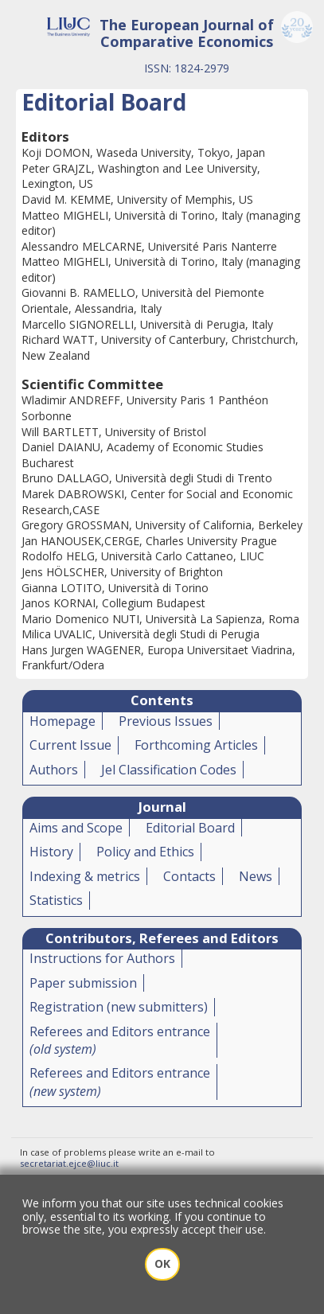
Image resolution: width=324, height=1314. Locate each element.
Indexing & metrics (84, 876)
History (51, 851)
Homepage (62, 721)
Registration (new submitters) (118, 1007)
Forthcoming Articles (196, 745)
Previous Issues (166, 721)
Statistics (56, 900)
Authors (53, 769)
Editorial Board (190, 827)
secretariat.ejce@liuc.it (69, 1163)
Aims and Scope (76, 827)
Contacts (189, 876)
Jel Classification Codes (168, 769)
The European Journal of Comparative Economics (187, 33)
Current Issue (70, 745)
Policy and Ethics (145, 851)
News (255, 876)
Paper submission (83, 983)
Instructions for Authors (102, 958)
